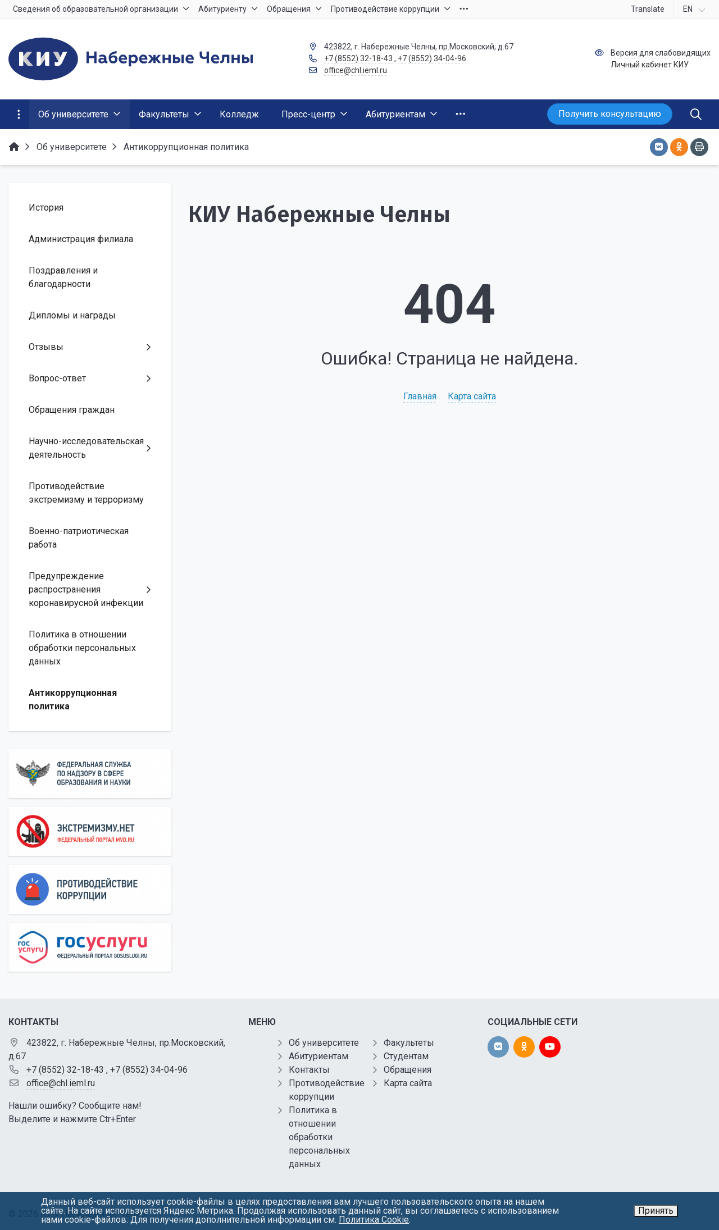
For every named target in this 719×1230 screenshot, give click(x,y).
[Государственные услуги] (89, 947)
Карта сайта (472, 396)
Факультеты (409, 1042)
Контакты (309, 1069)
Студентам (406, 1056)
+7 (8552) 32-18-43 (358, 58)
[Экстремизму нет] (89, 831)
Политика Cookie (374, 1219)
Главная (419, 396)
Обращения (407, 1069)
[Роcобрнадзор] (89, 773)
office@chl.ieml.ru (355, 70)
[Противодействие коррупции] (89, 889)
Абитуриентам (318, 1056)
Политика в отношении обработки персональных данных (319, 1137)
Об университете (324, 1042)
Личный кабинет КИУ (650, 64)
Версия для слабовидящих (661, 52)
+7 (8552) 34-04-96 (432, 58)
